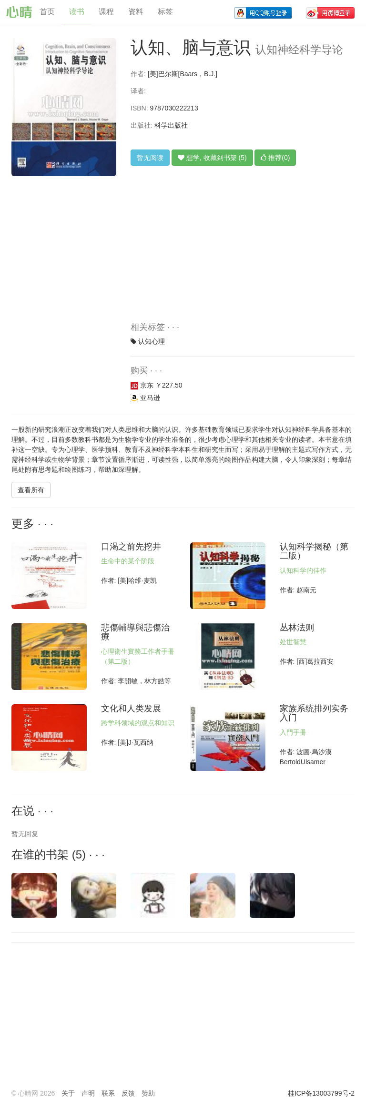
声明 (88, 1093)
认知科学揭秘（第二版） (314, 551)
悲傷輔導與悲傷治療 (135, 632)
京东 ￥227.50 (157, 385)
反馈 (128, 1093)
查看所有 (31, 490)
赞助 (148, 1093)
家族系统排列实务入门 (314, 713)
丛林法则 (297, 627)
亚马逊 (145, 397)
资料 (135, 12)
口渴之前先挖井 (131, 546)
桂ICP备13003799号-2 (321, 1093)
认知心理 (151, 341)
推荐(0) (275, 157)
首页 (47, 12)
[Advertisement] (243, 251)
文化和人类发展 (131, 708)
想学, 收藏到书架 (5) (212, 157)
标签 (165, 12)
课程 (106, 12)
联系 (108, 1093)
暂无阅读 (150, 157)
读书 (76, 12)
